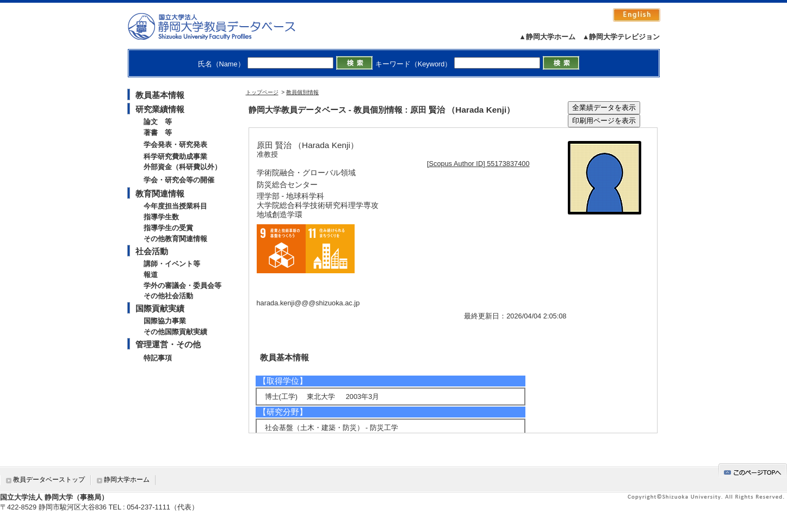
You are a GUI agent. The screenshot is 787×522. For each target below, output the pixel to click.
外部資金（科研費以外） (182, 167)
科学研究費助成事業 (175, 156)
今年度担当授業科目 (175, 206)
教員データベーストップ (49, 479)
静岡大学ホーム (127, 479)
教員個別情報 (302, 92)
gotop (752, 470)
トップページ (262, 92)
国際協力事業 (165, 321)
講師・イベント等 (172, 264)
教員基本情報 (159, 95)
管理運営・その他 (168, 344)
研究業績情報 (159, 109)
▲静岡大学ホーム (547, 37)
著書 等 (158, 132)
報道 (151, 275)
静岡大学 (222, 26)
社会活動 (151, 251)
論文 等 (158, 122)
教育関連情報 (159, 193)
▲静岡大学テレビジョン (621, 37)
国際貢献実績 (159, 308)
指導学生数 (161, 217)
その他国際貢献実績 (175, 332)
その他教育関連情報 (175, 239)
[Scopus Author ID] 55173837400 (478, 163)
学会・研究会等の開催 (179, 180)
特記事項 (158, 358)
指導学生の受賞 (168, 228)
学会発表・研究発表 (175, 144)
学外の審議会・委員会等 (182, 285)
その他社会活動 (168, 296)
